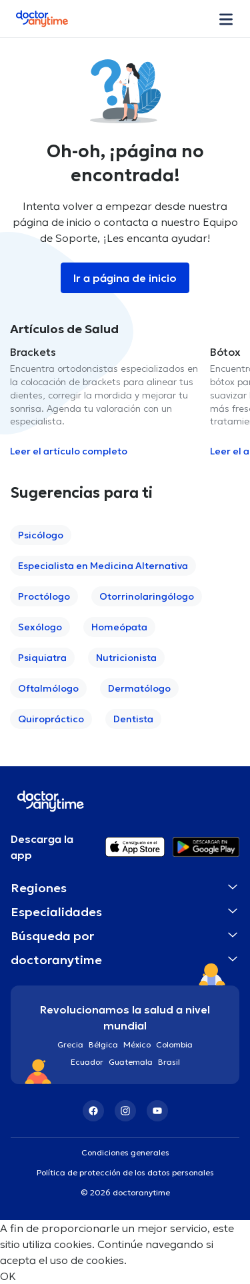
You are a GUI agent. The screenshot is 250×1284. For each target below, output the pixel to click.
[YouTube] (157, 1110)
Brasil (169, 1062)
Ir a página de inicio (125, 278)
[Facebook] (93, 1110)
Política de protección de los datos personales (125, 1172)
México (137, 1044)
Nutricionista (126, 658)
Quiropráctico (51, 719)
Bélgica (103, 1044)
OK (8, 1276)
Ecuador (87, 1062)
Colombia (174, 1044)
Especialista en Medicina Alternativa (103, 566)
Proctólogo (44, 596)
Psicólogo (40, 535)
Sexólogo (40, 627)
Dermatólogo (139, 688)
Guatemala (131, 1062)
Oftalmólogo (48, 688)
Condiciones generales (125, 1152)
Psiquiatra (42, 658)
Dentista (133, 719)
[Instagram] (125, 1110)
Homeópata (119, 627)
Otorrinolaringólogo (146, 596)
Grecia (70, 1044)
